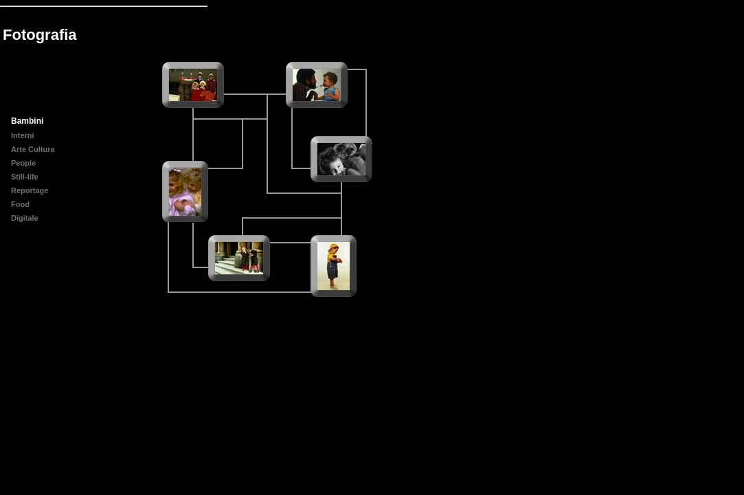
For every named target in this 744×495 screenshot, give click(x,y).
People (23, 163)
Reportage (29, 190)
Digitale (24, 218)
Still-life (24, 177)
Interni (22, 135)
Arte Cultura (33, 149)
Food (20, 204)
